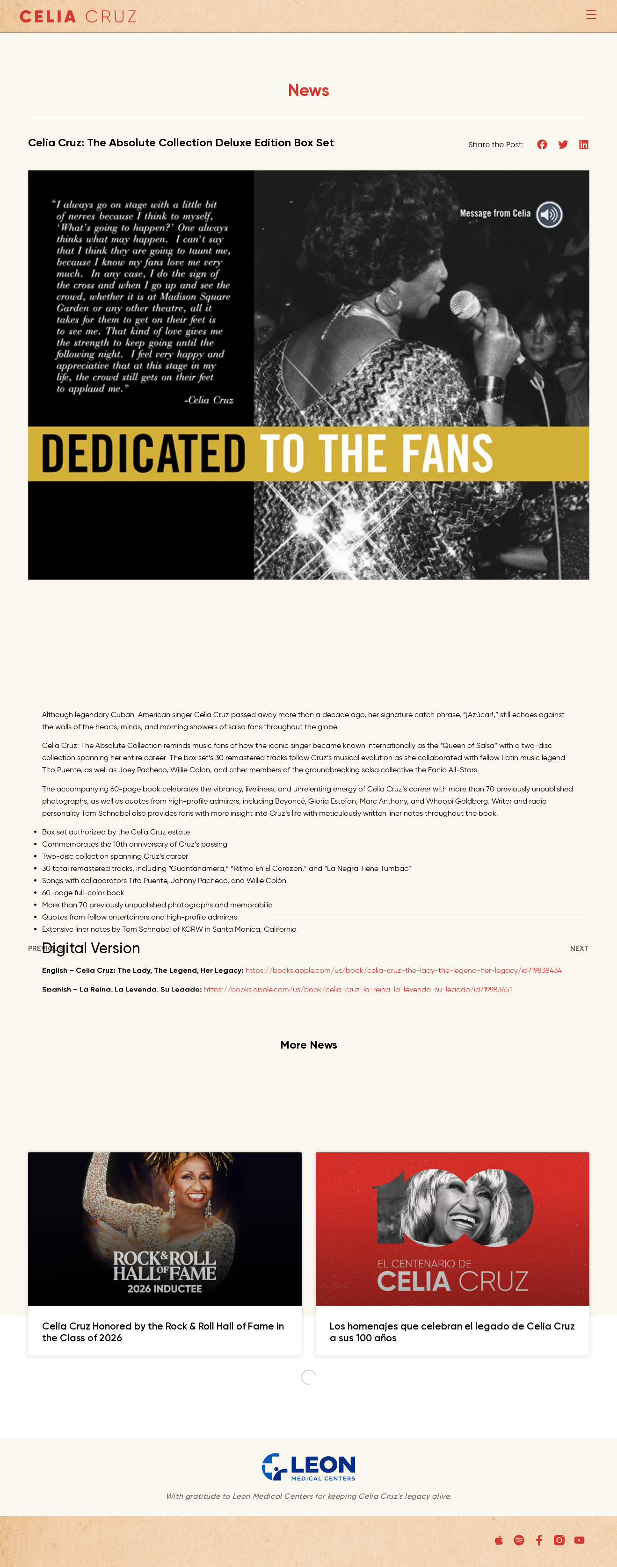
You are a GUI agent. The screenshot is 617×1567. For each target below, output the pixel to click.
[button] (542, 145)
